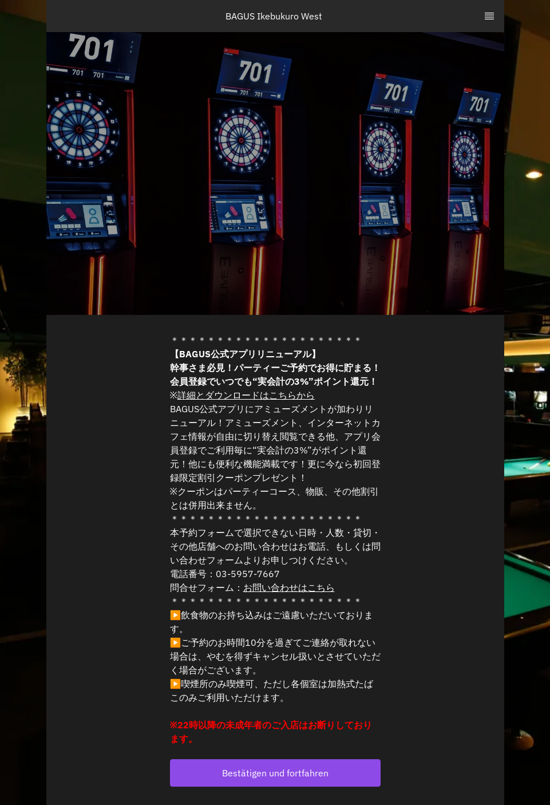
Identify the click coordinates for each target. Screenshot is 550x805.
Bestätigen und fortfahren (275, 773)
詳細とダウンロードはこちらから (246, 395)
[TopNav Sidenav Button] (489, 16)
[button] (275, 773)
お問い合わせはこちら (289, 587)
